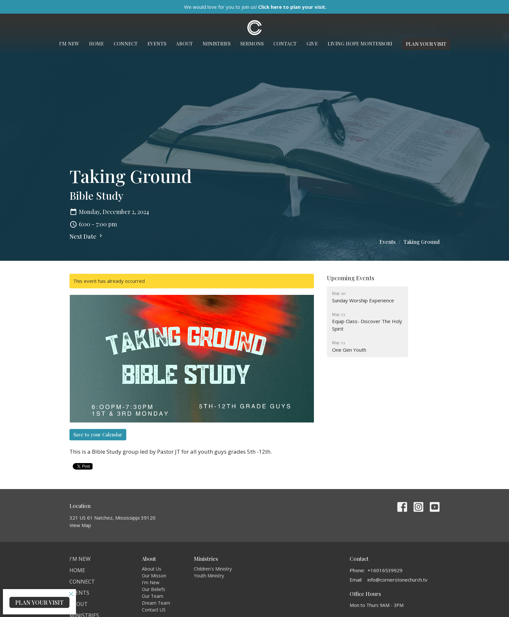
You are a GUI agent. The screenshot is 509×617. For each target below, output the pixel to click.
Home (96, 43)
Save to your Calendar (97, 434)
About (184, 43)
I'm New (69, 43)
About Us (151, 569)
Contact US (154, 610)
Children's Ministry (213, 569)
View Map (80, 525)
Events (156, 43)
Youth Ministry (209, 576)
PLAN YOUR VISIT (426, 44)
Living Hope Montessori (360, 43)
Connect (126, 43)
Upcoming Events (350, 278)
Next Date (86, 236)
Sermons (252, 43)
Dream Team (156, 603)
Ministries (216, 43)
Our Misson (154, 576)
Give (312, 43)
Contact (285, 43)
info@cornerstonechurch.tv (397, 579)
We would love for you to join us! (255, 7)
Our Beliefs (153, 589)
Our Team (152, 596)
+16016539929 (385, 570)
